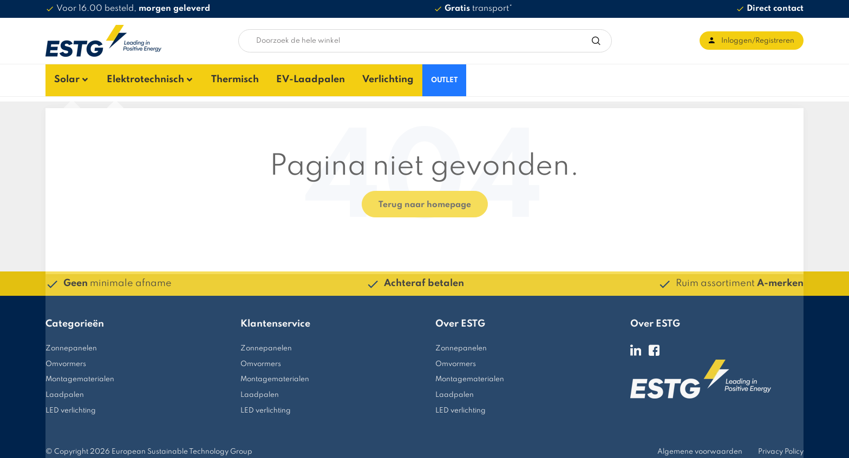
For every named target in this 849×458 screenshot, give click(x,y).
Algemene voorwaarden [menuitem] (699, 445)
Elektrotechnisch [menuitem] (135, 77)
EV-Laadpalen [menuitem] (298, 77)
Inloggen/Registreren (757, 40)
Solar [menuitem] (58, 77)
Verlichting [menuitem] (375, 77)
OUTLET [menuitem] (431, 77)
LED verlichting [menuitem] (70, 405)
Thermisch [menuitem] (224, 77)
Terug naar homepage (424, 199)
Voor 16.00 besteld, (133, 8)
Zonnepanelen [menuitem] (71, 342)
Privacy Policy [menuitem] (781, 445)
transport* (478, 8)
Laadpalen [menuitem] (64, 389)
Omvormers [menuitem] (65, 358)
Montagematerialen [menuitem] (79, 373)
